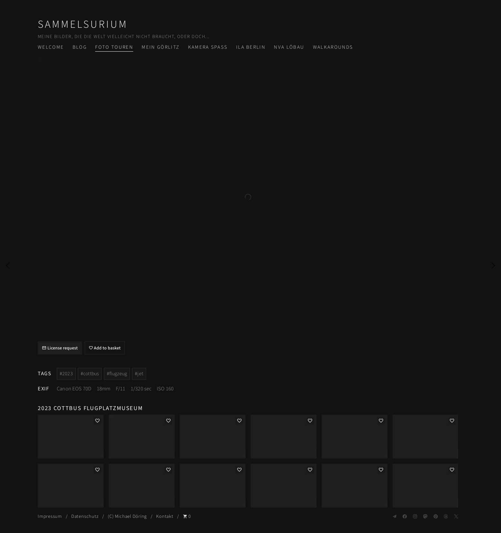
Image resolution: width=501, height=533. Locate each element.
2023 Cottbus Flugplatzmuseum (90, 408)
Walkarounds (333, 47)
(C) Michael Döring (127, 516)
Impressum (50, 516)
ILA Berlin (251, 47)
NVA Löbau (289, 47)
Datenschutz (84, 516)
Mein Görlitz (160, 47)
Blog (80, 47)
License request (60, 348)
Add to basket (105, 348)
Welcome (51, 47)
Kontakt (164, 516)
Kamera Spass (208, 47)
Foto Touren (114, 47)
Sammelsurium (83, 24)
